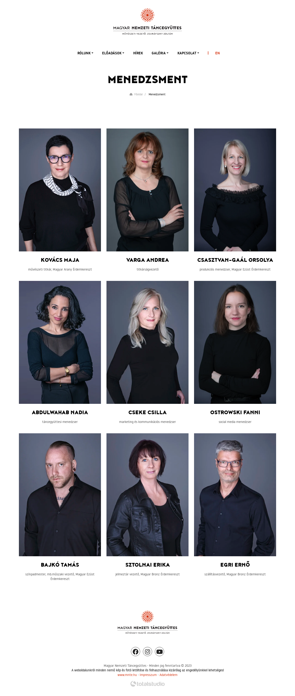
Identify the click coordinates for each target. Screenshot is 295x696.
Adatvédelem (168, 675)
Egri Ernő (235, 565)
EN (217, 52)
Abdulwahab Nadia (60, 412)
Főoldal (136, 94)
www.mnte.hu (127, 675)
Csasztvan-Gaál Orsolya (235, 260)
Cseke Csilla (147, 412)
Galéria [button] (159, 52)
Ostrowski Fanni (235, 412)
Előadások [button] (111, 52)
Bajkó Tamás (60, 565)
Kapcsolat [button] (186, 52)
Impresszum (148, 675)
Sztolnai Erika (147, 565)
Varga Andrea (147, 260)
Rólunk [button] (84, 52)
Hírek (138, 52)
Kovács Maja (60, 260)
